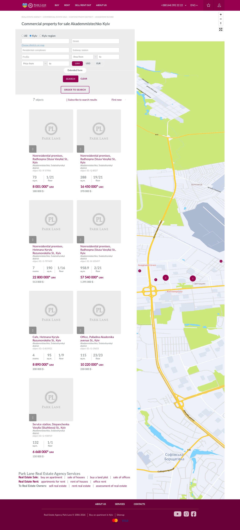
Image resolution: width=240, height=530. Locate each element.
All (25, 36)
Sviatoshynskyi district (81, 17)
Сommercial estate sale (55, 17)
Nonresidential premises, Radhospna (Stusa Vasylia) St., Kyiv (50, 159)
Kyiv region (49, 36)
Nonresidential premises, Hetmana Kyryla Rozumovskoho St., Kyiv (48, 250)
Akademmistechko (41, 165)
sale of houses (76, 477)
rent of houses (79, 481)
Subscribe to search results (82, 100)
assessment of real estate (111, 486)
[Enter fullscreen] (221, 29)
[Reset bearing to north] (221, 23)
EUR (98, 63)
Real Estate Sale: (28, 477)
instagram (186, 514)
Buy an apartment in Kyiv (101, 515)
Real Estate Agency (31, 17)
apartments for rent (53, 481)
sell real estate (58, 486)
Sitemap (120, 515)
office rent (99, 481)
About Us (100, 504)
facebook (193, 514)
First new (117, 100)
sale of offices (121, 477)
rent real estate (81, 486)
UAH (77, 63)
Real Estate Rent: (29, 481)
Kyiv (34, 36)
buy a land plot (99, 477)
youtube (178, 514)
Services (120, 504)
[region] (181, 270)
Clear (84, 79)
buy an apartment (51, 477)
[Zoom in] (221, 14)
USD (88, 63)
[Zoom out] (221, 19)
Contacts (139, 504)
